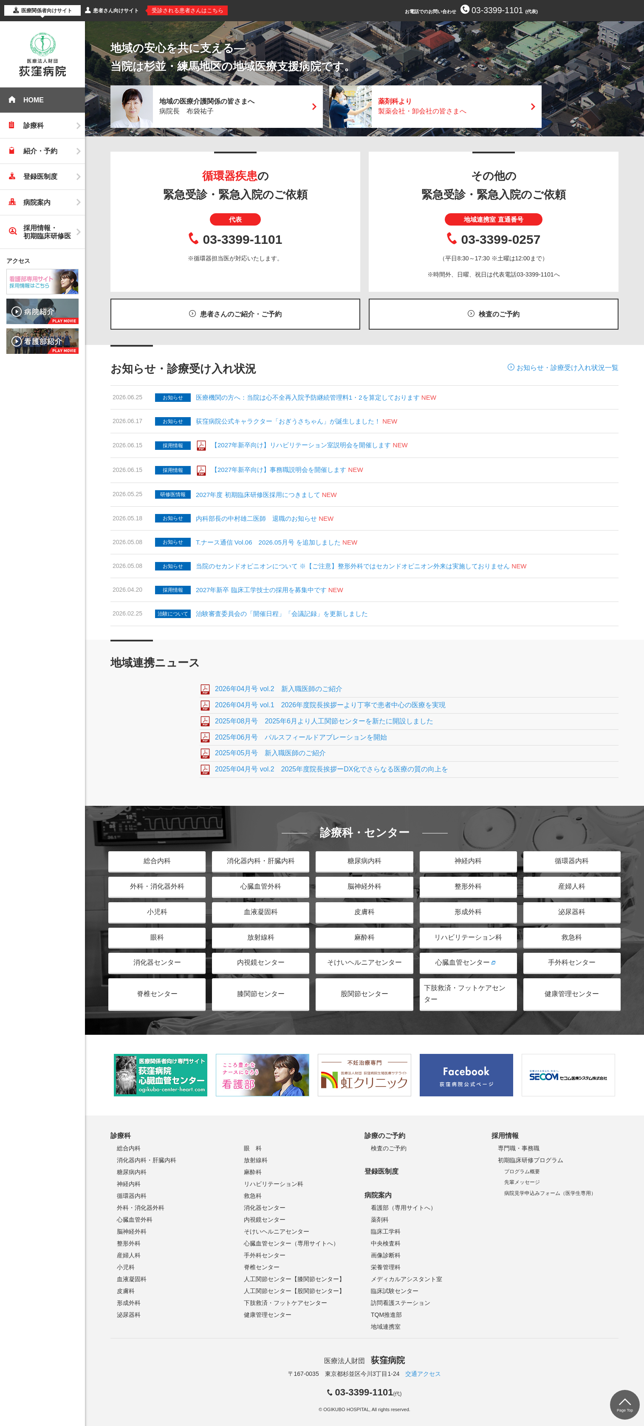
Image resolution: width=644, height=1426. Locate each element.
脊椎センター (157, 993)
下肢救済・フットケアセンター (465, 993)
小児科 (157, 911)
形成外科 (468, 911)
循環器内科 (572, 860)
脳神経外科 (364, 886)
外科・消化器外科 (157, 886)
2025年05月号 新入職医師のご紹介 (270, 753)
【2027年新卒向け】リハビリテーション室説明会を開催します (301, 445)
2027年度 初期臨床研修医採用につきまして (258, 494)
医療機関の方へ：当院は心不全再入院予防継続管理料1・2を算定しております (316, 397)
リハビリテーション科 (468, 937)
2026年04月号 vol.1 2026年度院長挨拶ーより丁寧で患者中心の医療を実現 (330, 705)
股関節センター (364, 993)
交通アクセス (423, 1373)
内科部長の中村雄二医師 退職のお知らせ (256, 518)
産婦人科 (571, 886)
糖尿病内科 (364, 860)
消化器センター (157, 962)
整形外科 (468, 886)
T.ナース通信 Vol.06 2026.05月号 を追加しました (268, 542)
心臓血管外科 (260, 886)
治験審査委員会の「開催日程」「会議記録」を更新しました (282, 613)
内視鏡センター (261, 962)
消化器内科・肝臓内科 (261, 860)
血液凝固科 (261, 911)
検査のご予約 (499, 314)
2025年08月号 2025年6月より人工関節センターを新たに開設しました (324, 721)
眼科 (157, 937)
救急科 (572, 937)
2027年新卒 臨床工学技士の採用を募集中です (261, 589)
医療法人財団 (364, 1360)
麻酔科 (364, 937)
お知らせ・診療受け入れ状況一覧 (568, 367)
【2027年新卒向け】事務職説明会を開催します (278, 469)
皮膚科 (364, 911)
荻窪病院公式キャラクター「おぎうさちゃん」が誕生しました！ (288, 421)
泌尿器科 (571, 911)
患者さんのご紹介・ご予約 (241, 314)
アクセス (18, 260)
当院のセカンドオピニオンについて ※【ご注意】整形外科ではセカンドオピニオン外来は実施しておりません (353, 566)
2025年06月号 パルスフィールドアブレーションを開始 (301, 737)
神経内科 (468, 860)
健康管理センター (572, 993)
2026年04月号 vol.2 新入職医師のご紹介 (278, 688)
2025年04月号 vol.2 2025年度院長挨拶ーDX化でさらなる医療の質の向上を (331, 769)
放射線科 (260, 937)
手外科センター (572, 962)
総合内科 (157, 860)
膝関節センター (261, 993)
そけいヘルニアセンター (364, 962)
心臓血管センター (462, 962)
